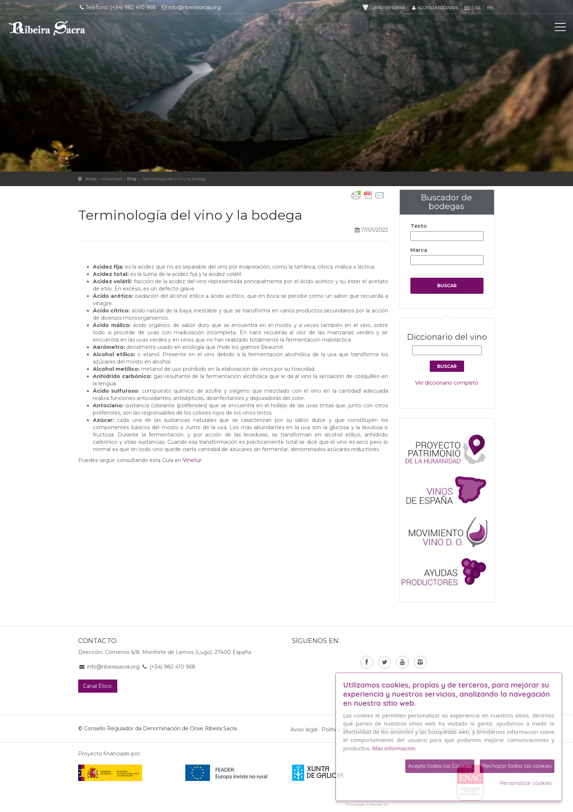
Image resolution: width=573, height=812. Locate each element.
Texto (418, 226)
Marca (418, 250)
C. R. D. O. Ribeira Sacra (47, 28)
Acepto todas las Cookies (440, 765)
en (490, 7)
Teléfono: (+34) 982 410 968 (117, 7)
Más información (394, 748)
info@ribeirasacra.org (191, 7)
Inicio (91, 178)
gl (478, 7)
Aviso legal (304, 729)
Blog (131, 178)
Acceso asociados (434, 7)
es (467, 7)
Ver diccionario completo (446, 383)
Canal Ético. (98, 686)
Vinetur (192, 460)
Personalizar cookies (526, 783)
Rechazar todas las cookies (517, 765)
